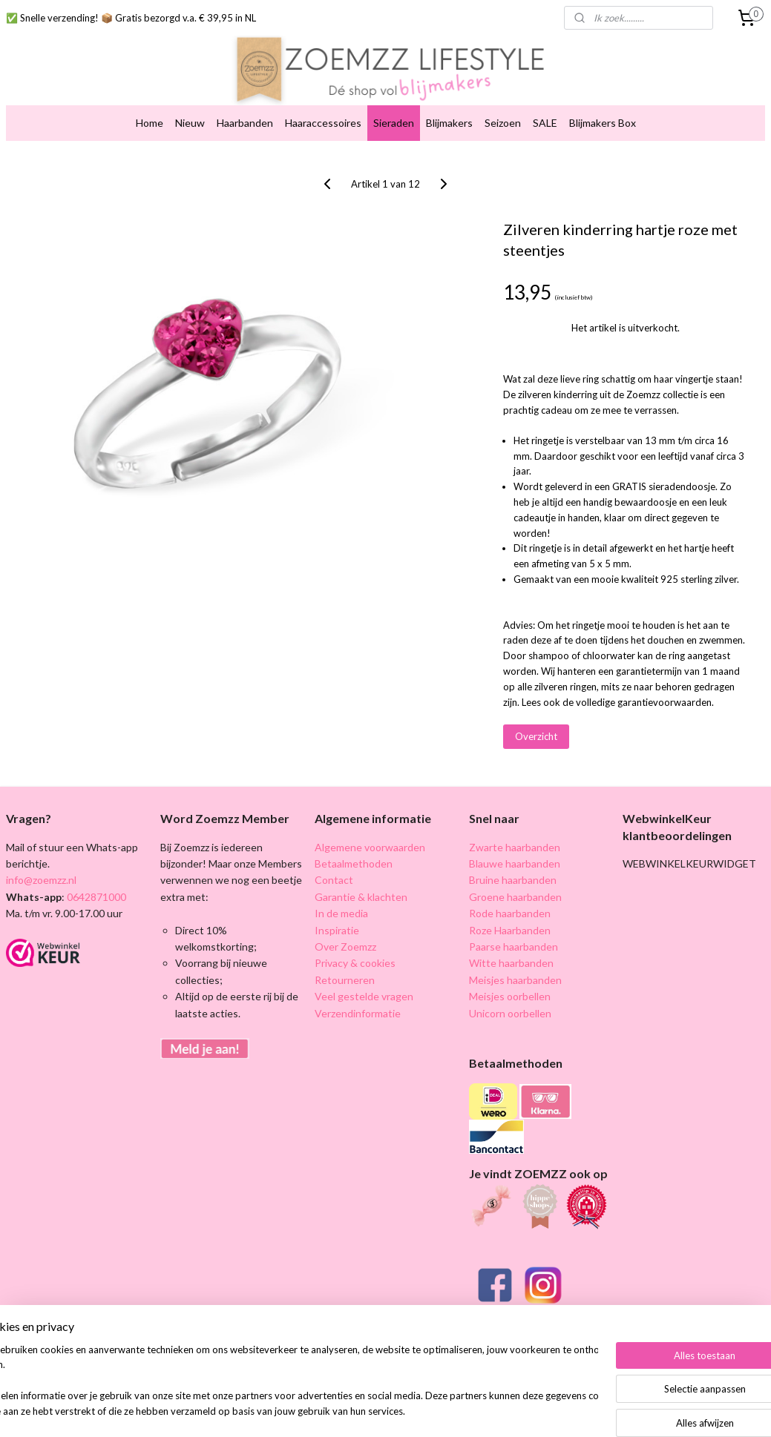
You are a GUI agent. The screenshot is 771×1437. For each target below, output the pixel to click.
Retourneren (345, 980)
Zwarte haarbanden (514, 847)
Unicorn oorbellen (510, 1013)
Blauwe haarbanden (514, 863)
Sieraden (393, 122)
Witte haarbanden (511, 963)
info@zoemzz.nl (41, 879)
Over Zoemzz (345, 946)
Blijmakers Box (602, 122)
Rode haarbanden (510, 913)
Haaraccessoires (323, 122)
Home (149, 122)
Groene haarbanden (515, 897)
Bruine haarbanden (513, 879)
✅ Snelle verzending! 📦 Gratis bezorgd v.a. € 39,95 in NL (131, 18)
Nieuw (190, 122)
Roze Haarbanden (510, 930)
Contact (334, 879)
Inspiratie (337, 930)
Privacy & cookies (355, 963)
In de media (341, 913)
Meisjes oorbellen (510, 996)
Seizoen (503, 122)
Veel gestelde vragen (364, 996)
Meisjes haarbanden (515, 980)
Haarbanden (245, 122)
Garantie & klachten (361, 897)
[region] (287, 1382)
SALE (545, 122)
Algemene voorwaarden (370, 847)
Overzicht (536, 737)
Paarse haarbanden (513, 946)
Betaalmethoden (354, 863)
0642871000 (95, 897)
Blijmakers (449, 122)
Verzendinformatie (358, 1013)
